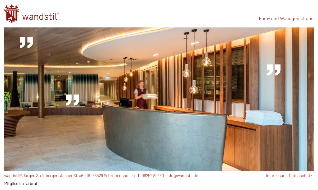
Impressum (276, 175)
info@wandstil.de (182, 175)
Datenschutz (300, 175)
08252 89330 (153, 175)
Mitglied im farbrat (21, 183)
